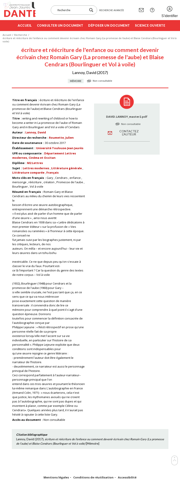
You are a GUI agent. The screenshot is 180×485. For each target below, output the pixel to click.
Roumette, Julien (61, 138)
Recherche (20, 34)
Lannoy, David (35, 132)
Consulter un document (60, 25)
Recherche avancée (111, 10)
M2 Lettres (35, 163)
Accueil (25, 25)
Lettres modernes (36, 168)
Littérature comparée (28, 172)
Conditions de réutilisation (93, 477)
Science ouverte (150, 25)
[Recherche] (71, 10)
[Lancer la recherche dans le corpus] (91, 10)
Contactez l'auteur (129, 132)
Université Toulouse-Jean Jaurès (59, 148)
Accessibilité (127, 477)
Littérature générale (66, 168)
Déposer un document (109, 25)
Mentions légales (56, 477)
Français (52, 172)
